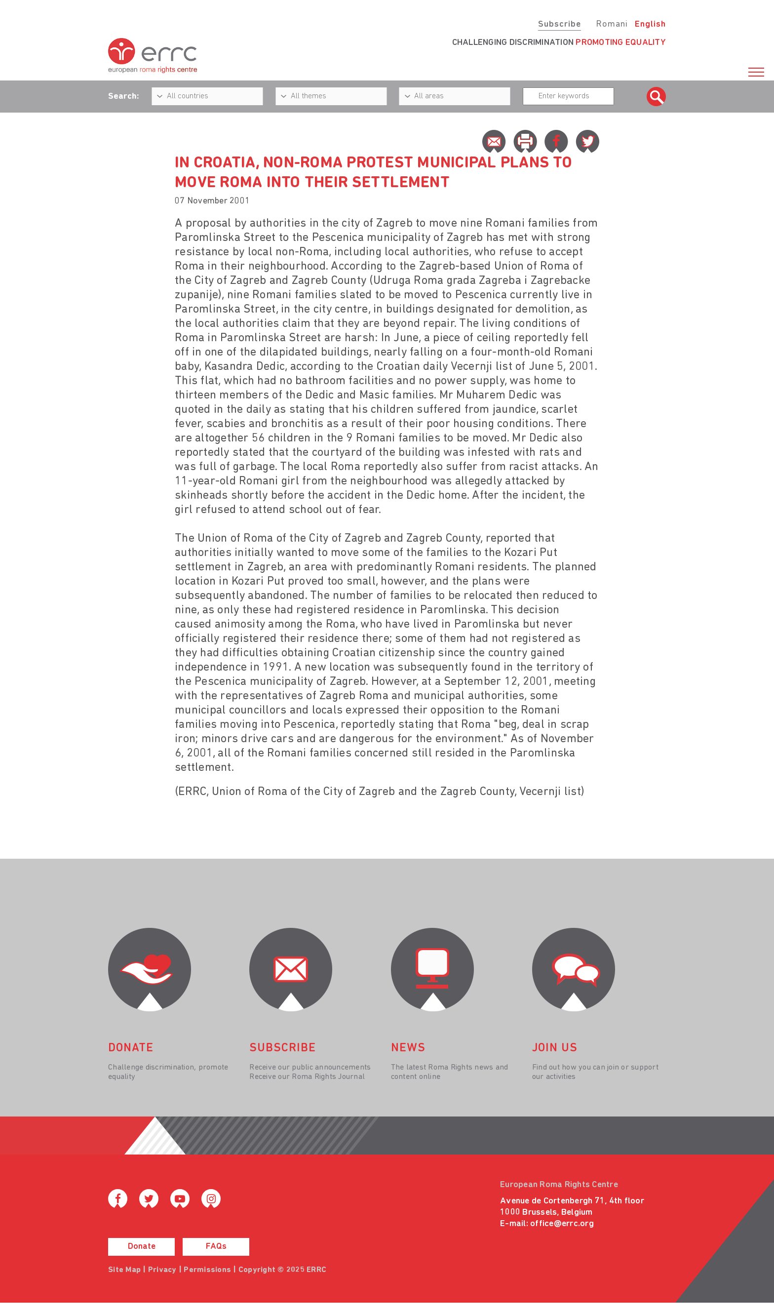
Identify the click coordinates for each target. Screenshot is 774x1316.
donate (131, 1048)
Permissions (207, 1270)
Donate (141, 1246)
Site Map (124, 1270)
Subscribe (559, 24)
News (408, 1048)
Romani (612, 24)
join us (555, 1048)
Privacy (162, 1270)
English (650, 24)
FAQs (216, 1246)
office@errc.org (562, 1224)
